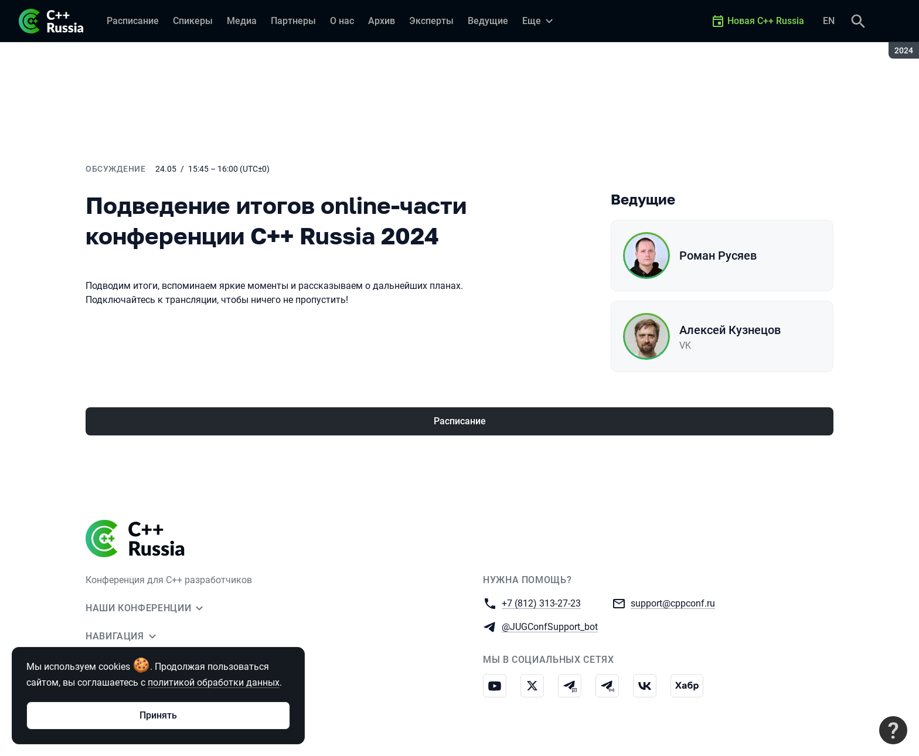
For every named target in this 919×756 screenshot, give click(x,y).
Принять (158, 715)
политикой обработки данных (214, 682)
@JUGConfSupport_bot (550, 626)
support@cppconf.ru (673, 603)
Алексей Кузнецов (730, 330)
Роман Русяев (718, 255)
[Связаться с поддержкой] (893, 730)
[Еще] (539, 21)
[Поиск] (858, 21)
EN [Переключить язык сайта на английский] (829, 20)
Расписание (460, 421)
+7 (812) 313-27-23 (541, 603)
